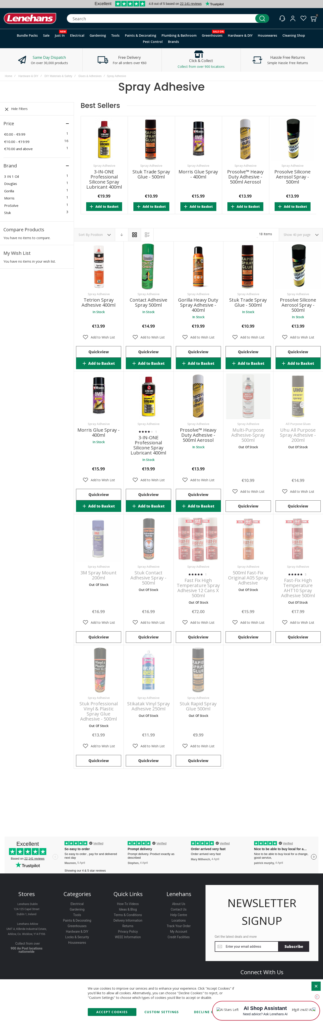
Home (8, 76)
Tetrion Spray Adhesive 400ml (98, 302)
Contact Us (179, 909)
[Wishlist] (303, 18)
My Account (178, 931)
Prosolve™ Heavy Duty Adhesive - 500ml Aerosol (245, 177)
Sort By (84, 234)
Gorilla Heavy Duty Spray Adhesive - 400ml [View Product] (198, 266)
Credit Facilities (179, 937)
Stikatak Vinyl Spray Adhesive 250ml (148, 706)
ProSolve (11, 205)
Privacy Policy (128, 931)
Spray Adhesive (104, 166)
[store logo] (29, 18)
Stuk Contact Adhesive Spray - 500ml (148, 578)
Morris (9, 198)
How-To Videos (128, 904)
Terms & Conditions (128, 915)
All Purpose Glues (298, 424)
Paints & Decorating (77, 920)
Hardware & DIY (28, 76)
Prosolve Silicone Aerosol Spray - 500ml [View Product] (298, 266)
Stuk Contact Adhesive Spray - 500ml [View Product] (148, 539)
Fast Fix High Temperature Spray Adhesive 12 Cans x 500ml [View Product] (198, 539)
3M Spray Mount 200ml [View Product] (98, 539)
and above (18, 148)
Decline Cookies (210, 1012)
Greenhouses (77, 926)
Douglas (10, 183)
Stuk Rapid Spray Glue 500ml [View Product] (198, 670)
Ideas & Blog (128, 909)
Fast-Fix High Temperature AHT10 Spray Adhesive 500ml (298, 588)
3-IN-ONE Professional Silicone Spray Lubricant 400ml (104, 179)
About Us (178, 904)
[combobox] (168, 18)
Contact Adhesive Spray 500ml (148, 302)
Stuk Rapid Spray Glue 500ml (198, 706)
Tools (77, 915)
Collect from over (27, 943)
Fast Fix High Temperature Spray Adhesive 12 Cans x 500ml (198, 588)
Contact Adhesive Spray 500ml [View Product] (148, 266)
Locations (179, 920)
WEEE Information (128, 937)
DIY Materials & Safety (58, 76)
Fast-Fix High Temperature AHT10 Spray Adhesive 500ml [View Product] (298, 539)
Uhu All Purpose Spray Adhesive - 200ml (298, 435)
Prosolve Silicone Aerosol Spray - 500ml (292, 177)
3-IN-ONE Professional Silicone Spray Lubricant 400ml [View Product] (148, 396)
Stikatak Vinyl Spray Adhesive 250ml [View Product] (148, 670)
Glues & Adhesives (90, 76)
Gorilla (9, 191)
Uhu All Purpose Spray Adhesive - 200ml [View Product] (298, 396)
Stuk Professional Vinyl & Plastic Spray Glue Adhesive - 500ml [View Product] (98, 670)
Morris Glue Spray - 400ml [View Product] (98, 396)
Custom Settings (161, 1012)
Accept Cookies (112, 1012)
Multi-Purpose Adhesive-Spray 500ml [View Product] (248, 396)
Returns (127, 926)
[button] (98, 337)
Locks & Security (77, 937)
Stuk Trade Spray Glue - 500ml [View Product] (248, 266)
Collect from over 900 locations (201, 66)
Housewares (77, 942)
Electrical (77, 904)
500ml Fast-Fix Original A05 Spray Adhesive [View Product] (248, 539)
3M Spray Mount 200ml (98, 575)
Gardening (77, 909)
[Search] (262, 18)
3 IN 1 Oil (11, 176)
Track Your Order (179, 926)
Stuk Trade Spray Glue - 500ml (151, 174)
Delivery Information (127, 920)
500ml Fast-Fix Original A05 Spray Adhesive (248, 578)
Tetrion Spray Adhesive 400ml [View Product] (98, 266)
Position (97, 234)
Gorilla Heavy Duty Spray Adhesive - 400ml (198, 305)
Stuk (7, 212)
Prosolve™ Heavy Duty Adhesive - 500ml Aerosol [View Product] (198, 396)
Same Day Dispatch (49, 57)
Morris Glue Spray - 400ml (198, 174)
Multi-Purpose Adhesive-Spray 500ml (248, 435)
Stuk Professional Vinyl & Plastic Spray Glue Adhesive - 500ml (98, 711)
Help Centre (178, 915)
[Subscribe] (294, 946)
